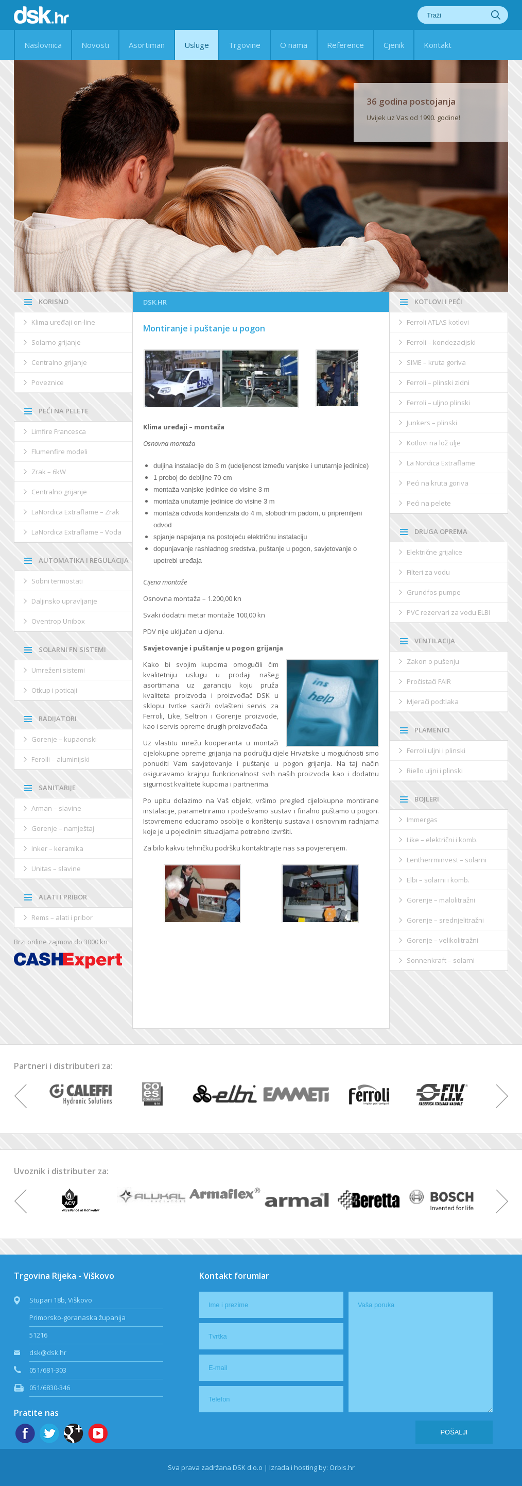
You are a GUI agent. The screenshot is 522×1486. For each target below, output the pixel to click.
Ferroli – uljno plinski (438, 402)
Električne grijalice (434, 552)
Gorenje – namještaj (62, 828)
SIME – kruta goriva (436, 362)
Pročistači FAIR (429, 681)
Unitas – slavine (56, 868)
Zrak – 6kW (48, 471)
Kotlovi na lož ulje (434, 442)
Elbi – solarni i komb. (438, 879)
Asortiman (147, 45)
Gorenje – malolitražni (441, 900)
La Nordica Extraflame (441, 462)
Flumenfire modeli (59, 451)
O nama (293, 45)
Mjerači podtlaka (433, 701)
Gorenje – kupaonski (64, 739)
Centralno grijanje (59, 362)
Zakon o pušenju (433, 661)
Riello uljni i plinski (435, 770)
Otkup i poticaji (54, 690)
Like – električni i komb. (442, 839)
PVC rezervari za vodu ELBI (448, 612)
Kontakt (437, 45)
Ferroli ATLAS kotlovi (438, 322)
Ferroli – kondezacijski (441, 342)
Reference (345, 45)
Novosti (95, 45)
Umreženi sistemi (58, 670)
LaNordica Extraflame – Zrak (75, 511)
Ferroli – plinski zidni (438, 382)
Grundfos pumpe (434, 592)
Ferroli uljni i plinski (436, 750)
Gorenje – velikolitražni (442, 940)
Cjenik (394, 45)
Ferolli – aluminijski (60, 759)
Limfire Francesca (58, 431)
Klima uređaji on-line (63, 322)
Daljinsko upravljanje (64, 601)
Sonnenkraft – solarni (441, 960)
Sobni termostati (57, 581)
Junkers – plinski (432, 422)
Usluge (196, 45)
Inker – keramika (57, 848)
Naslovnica (43, 45)
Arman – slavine (56, 808)
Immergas (422, 819)
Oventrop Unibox (58, 621)
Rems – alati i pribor (62, 917)
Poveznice (47, 382)
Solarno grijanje (56, 342)
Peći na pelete (429, 503)
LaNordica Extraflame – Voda (76, 532)
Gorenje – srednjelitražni (445, 920)
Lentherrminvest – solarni (446, 859)
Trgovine (244, 45)
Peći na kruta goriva (437, 483)
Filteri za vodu (428, 572)
